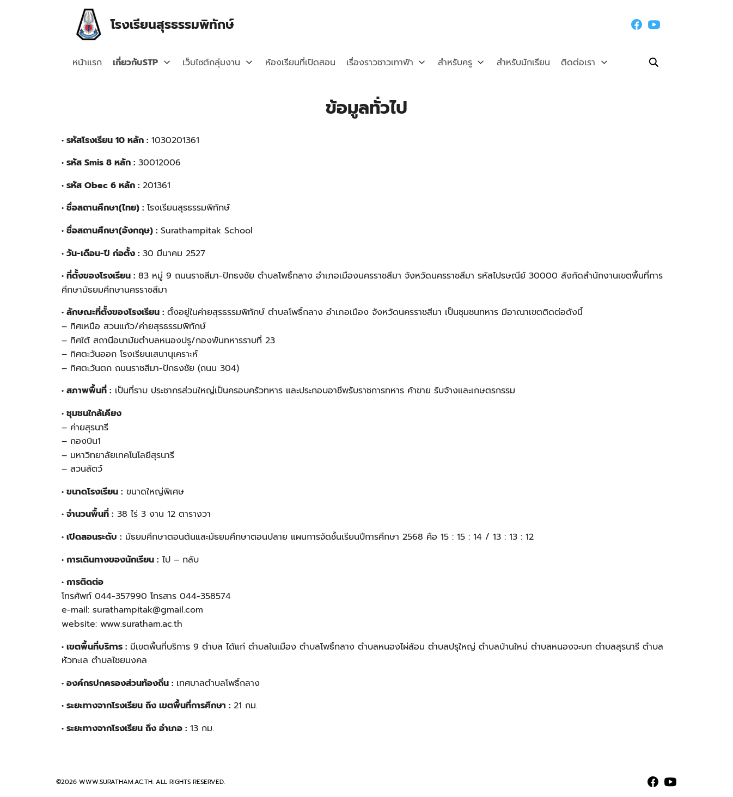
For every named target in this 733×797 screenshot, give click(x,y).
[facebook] (636, 24)
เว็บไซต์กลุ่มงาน (208, 62)
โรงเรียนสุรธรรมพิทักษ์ (175, 24)
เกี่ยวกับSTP (135, 62)
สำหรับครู (446, 62)
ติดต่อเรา (566, 62)
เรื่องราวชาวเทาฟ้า (373, 62)
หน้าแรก (87, 62)
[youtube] (654, 24)
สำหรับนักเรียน (512, 62)
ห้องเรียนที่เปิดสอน (294, 62)
